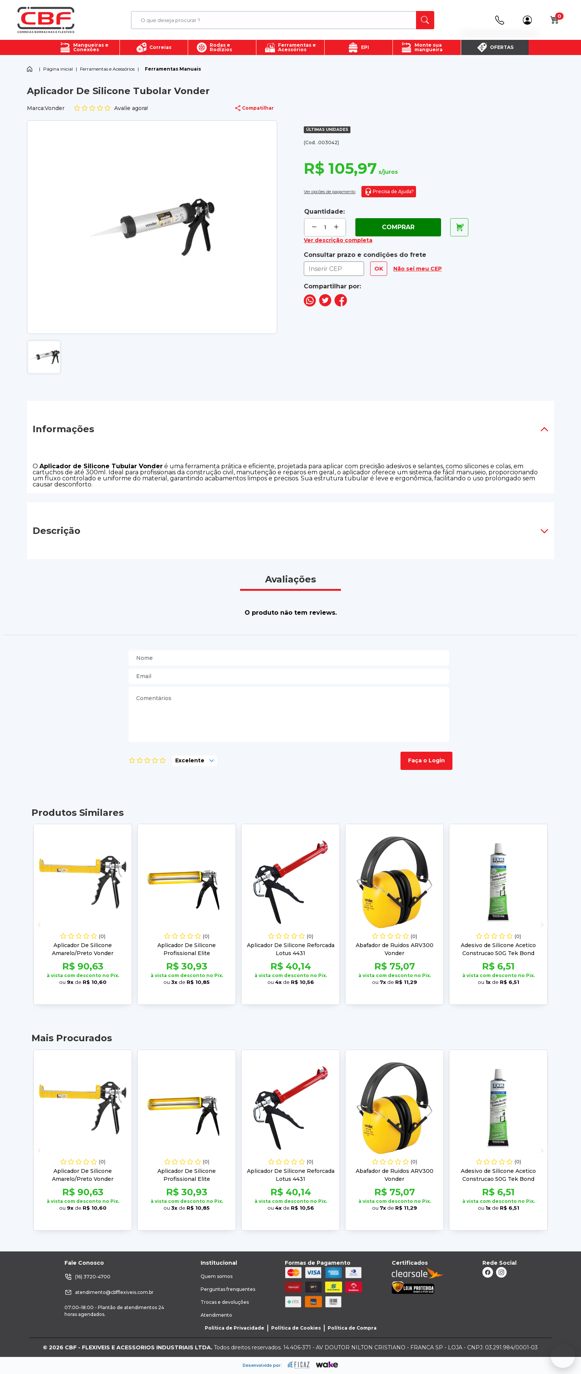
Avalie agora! (111, 108)
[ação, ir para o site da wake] (327, 1364)
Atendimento (216, 1315)
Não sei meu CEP (417, 268)
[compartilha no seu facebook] (340, 304)
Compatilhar (254, 108)
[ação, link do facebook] (487, 1272)
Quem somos (216, 1276)
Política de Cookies (296, 1328)
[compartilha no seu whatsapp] (310, 304)
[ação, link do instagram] (501, 1272)
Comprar (398, 227)
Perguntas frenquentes (228, 1289)
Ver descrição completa (338, 240)
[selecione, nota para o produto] (194, 760)
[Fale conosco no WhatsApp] (563, 1356)
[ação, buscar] (425, 20)
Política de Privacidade (234, 1328)
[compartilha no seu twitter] (325, 304)
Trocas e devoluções (225, 1302)
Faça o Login (426, 760)
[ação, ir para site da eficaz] (299, 1365)
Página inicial (58, 69)
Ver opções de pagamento (329, 191)
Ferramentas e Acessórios (107, 69)
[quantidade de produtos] (325, 227)
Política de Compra (352, 1328)
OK (378, 268)
